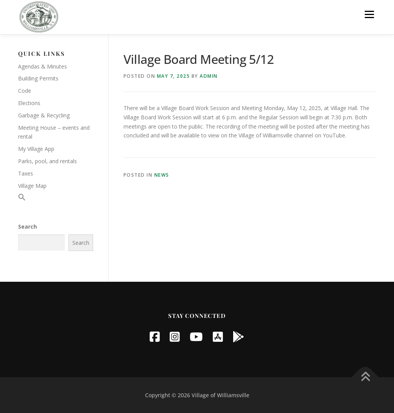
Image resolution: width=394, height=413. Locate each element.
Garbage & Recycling (44, 115)
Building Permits (38, 78)
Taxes (25, 173)
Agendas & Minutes (42, 66)
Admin (209, 76)
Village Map (32, 185)
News (161, 175)
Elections (29, 103)
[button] (22, 198)
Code (24, 90)
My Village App (36, 148)
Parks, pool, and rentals (47, 161)
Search (27, 226)
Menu (369, 14)
